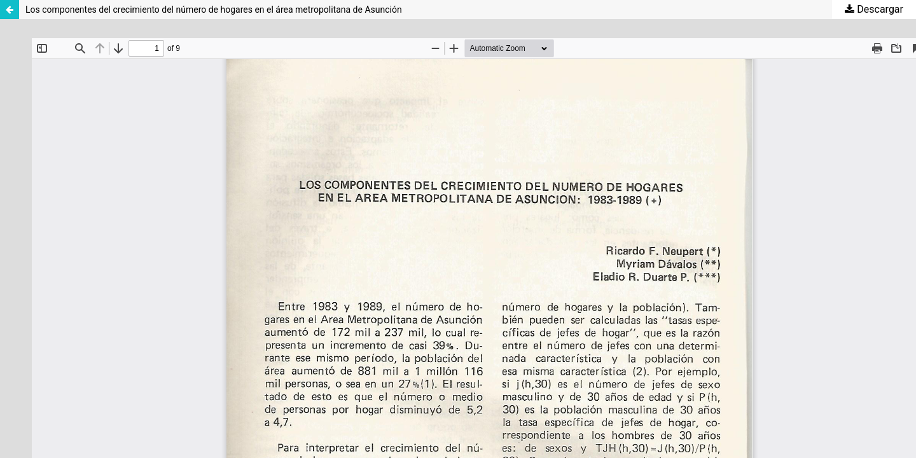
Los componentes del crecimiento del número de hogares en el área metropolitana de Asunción (213, 9)
